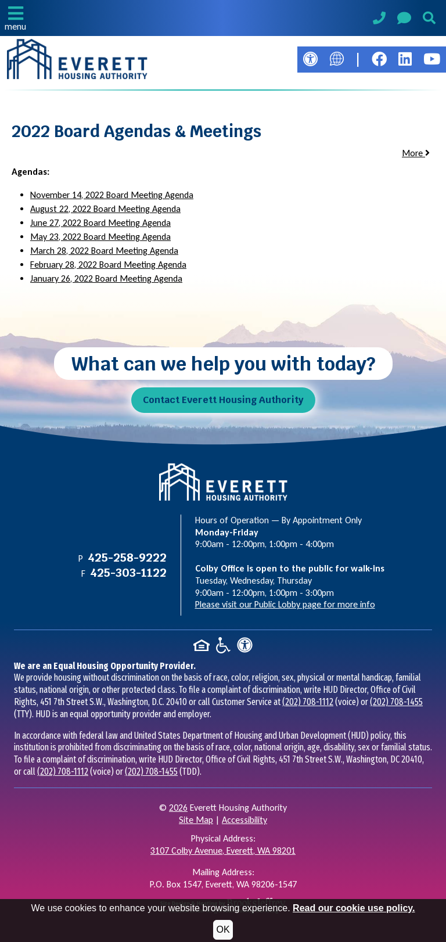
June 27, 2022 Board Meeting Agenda (100, 222)
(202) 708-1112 (307, 701)
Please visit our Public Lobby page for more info (285, 604)
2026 (178, 807)
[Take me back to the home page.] (77, 59)
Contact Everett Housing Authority (223, 400)
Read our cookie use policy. (354, 908)
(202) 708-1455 (396, 701)
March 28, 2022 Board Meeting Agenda (104, 250)
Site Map (196, 819)
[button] (15, 18)
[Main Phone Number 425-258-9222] (379, 19)
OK (222, 929)
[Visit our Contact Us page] (404, 20)
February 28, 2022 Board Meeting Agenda (108, 264)
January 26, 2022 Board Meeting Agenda (106, 278)
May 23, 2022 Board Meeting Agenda (100, 236)
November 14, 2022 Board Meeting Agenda (111, 194)
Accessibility (244, 819)
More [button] (416, 153)
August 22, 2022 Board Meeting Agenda (105, 208)
